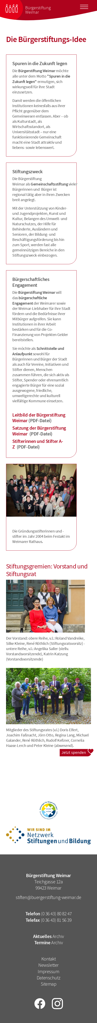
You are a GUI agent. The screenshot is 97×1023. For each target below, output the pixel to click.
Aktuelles (42, 936)
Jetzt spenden (76, 751)
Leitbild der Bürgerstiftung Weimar (38, 418)
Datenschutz (48, 978)
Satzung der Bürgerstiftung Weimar (39, 431)
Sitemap (48, 984)
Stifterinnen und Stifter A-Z (37, 444)
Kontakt (48, 959)
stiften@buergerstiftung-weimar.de (48, 897)
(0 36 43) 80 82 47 (56, 914)
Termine (42, 942)
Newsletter (48, 965)
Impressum (48, 972)
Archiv (58, 936)
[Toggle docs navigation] (84, 6)
